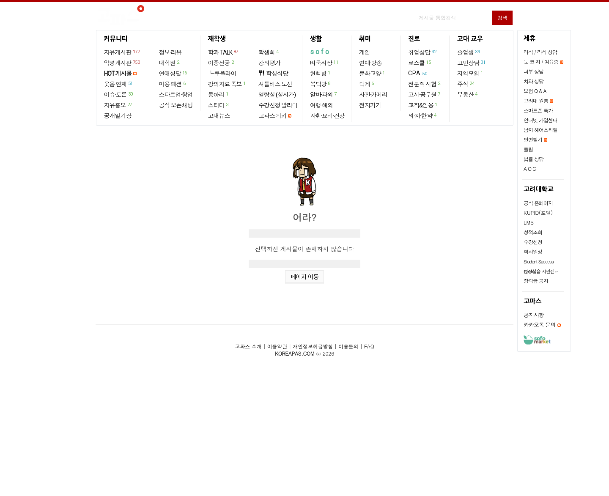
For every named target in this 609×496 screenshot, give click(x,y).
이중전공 (221, 62)
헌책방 (320, 73)
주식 (466, 84)
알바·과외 (323, 94)
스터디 (218, 105)
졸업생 (468, 52)
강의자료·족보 (227, 84)
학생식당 (273, 73)
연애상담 (173, 73)
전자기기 (370, 105)
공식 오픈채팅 (176, 105)
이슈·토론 (119, 94)
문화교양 (372, 73)
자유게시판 (122, 52)
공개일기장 (118, 115)
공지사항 (534, 315)
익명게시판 (122, 62)
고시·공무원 (424, 94)
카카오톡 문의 (539, 325)
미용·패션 (173, 84)
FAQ (369, 346)
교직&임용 (423, 105)
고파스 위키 (272, 115)
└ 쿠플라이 (222, 73)
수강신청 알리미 (278, 105)
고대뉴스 (219, 115)
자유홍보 (118, 105)
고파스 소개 (248, 346)
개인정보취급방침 (312, 346)
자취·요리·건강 (327, 115)
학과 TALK (223, 52)
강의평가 (269, 63)
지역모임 (470, 73)
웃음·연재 (119, 84)
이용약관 (277, 346)
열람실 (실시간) (277, 94)
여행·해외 (321, 105)
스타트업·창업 (176, 94)
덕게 (367, 84)
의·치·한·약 (422, 115)
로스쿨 (419, 62)
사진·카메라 (373, 94)
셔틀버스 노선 (275, 84)
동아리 (218, 94)
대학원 (169, 62)
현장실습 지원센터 (541, 271)
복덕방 (320, 84)
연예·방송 (370, 63)
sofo (320, 52)
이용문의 (348, 346)
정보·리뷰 (170, 52)
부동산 (467, 94)
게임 (364, 52)
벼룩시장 (324, 62)
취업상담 (422, 52)
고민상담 (471, 62)
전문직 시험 (424, 84)
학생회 (269, 52)
